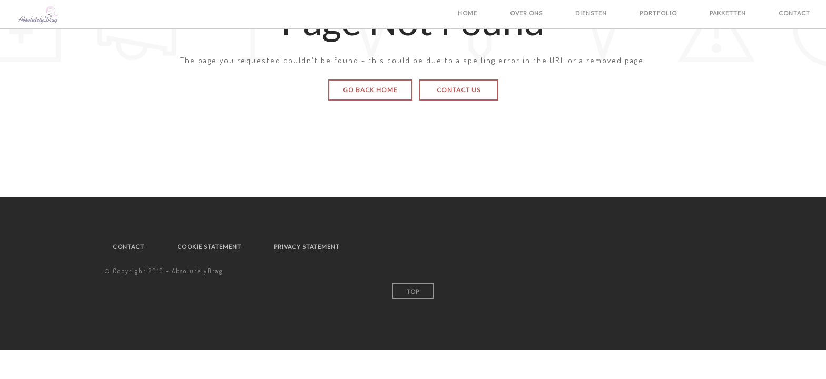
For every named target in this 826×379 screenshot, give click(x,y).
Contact (794, 12)
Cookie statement (209, 246)
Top (413, 291)
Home (467, 12)
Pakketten (728, 12)
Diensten (591, 12)
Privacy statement (307, 246)
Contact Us (458, 90)
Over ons (526, 12)
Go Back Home (370, 90)
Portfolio (658, 12)
